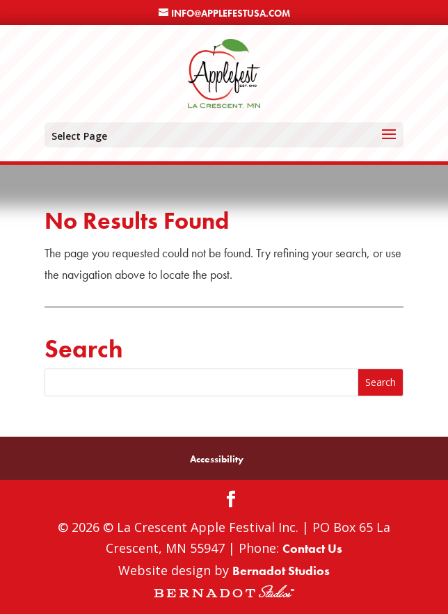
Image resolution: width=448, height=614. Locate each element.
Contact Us (312, 548)
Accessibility (216, 459)
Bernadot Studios (281, 571)
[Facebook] (231, 501)
